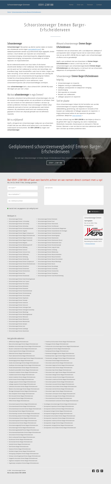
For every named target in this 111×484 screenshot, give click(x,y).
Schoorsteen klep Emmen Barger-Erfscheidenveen (58, 370)
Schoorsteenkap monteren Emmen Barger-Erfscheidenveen (24, 413)
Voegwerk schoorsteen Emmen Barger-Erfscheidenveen (23, 458)
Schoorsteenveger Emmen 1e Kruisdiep (19, 221)
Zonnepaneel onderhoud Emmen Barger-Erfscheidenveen (59, 409)
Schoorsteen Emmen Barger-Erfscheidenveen (57, 360)
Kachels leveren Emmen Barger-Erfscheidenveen (21, 379)
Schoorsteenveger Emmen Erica (17, 273)
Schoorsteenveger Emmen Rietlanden (18, 286)
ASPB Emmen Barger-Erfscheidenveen (18, 341)
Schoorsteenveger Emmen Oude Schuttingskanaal (22, 279)
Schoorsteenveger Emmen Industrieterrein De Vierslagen (52, 231)
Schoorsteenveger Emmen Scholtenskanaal (20, 293)
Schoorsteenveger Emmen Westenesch (19, 319)
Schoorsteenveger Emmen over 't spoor (19, 281)
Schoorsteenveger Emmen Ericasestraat (19, 275)
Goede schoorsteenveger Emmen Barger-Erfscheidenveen (24, 363)
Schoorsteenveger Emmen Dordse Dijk (19, 259)
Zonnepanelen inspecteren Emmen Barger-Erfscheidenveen (59, 418)
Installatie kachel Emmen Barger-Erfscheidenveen (21, 374)
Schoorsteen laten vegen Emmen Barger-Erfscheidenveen (60, 372)
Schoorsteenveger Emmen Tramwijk (18, 300)
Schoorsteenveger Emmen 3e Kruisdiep (19, 223)
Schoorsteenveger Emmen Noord (46, 264)
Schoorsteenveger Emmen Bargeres (18, 242)
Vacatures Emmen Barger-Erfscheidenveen (20, 449)
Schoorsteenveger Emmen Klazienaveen (48, 238)
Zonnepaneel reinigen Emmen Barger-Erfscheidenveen (58, 411)
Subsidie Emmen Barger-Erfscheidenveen (19, 444)
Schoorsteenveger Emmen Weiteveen (18, 317)
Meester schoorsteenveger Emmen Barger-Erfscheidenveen (24, 389)
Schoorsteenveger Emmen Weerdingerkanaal (20, 314)
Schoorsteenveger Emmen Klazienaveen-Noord (50, 240)
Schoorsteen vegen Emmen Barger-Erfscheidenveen (58, 391)
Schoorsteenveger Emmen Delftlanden (19, 254)
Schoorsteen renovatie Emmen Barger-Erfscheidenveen (59, 384)
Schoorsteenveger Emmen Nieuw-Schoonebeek (50, 259)
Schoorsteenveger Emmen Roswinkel (18, 288)
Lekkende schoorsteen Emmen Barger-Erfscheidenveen (23, 386)
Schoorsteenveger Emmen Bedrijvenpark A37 (20, 245)
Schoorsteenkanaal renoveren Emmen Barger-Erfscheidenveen (25, 409)
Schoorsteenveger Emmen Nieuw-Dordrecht (49, 256)
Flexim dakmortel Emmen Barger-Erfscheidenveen (22, 356)
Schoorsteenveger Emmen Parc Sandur (19, 283)
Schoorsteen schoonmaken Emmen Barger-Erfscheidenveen (61, 386)
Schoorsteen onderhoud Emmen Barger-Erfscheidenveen (60, 379)
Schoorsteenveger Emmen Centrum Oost (19, 252)
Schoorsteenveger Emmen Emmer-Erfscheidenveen (22, 264)
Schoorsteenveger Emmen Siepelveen (18, 298)
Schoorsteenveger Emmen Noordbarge (48, 266)
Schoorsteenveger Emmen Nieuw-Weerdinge (49, 261)
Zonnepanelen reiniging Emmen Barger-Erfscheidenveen (58, 425)
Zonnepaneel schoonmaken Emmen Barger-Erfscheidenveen (59, 416)
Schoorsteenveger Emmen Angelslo (18, 231)
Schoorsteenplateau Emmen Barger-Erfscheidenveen (22, 418)
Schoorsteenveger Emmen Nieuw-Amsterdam (49, 254)
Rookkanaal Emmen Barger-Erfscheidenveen (57, 351)
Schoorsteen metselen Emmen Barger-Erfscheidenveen (59, 377)
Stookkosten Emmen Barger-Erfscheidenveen (20, 439)
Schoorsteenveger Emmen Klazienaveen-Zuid (49, 242)
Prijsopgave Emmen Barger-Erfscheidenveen (56, 344)
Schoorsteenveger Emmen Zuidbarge (18, 328)
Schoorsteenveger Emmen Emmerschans (19, 271)
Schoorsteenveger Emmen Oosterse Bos (48, 271)
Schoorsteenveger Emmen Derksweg (18, 256)
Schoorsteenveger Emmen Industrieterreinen (49, 233)
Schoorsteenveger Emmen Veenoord (18, 305)
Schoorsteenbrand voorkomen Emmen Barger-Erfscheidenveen (61, 400)
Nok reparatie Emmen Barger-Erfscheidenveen (21, 398)
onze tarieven (77, 115)
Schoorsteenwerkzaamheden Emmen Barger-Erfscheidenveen (25, 432)
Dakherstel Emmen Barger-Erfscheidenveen (20, 353)
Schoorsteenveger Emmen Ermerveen (47, 219)
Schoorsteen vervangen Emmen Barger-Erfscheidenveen (60, 396)
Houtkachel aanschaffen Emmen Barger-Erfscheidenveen (23, 370)
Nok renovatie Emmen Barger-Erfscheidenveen (21, 396)
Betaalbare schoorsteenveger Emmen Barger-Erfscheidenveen (25, 346)
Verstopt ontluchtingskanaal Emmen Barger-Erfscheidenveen (25, 456)
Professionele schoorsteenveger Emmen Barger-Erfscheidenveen (62, 346)
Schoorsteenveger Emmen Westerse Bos (19, 321)
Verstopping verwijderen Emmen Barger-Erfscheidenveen (24, 453)
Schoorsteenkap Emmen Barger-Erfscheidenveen (21, 411)
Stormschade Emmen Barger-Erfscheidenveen (21, 442)
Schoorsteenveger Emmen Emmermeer (19, 268)
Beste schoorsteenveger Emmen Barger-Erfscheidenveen (23, 344)
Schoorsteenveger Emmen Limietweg (47, 249)
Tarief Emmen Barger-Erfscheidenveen (19, 446)
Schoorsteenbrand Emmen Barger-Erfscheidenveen (58, 398)
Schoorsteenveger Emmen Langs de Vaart (48, 247)
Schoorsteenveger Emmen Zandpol (18, 324)
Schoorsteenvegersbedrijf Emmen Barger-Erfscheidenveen (24, 430)
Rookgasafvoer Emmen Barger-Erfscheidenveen (57, 348)
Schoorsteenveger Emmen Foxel (46, 221)
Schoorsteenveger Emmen (18, 4)
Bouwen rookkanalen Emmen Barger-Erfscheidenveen (23, 348)
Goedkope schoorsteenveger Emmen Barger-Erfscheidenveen (25, 365)
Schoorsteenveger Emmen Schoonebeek (19, 295)
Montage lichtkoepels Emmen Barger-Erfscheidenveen (23, 391)
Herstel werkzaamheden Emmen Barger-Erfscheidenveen (23, 367)
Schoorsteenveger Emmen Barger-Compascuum (21, 233)
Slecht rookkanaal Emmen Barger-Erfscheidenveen (22, 437)
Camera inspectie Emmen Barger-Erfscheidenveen (22, 351)
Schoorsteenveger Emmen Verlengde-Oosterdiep (21, 309)
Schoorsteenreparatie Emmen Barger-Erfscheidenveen (23, 420)
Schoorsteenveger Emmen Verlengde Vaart (20, 307)
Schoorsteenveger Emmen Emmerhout (19, 266)
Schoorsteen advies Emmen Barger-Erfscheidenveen (59, 363)
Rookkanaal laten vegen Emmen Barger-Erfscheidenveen (60, 356)
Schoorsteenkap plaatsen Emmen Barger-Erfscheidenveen (24, 416)
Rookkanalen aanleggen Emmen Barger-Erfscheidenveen (60, 358)
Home (9, 12)
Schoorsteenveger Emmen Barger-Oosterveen (21, 238)
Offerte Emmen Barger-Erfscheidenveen (19, 400)
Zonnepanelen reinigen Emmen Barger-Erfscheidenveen (58, 423)
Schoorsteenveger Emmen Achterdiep (18, 226)
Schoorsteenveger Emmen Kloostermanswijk (49, 245)
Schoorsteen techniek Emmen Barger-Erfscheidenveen (59, 389)
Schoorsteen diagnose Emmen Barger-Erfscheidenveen (59, 365)
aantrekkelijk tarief (34, 49)
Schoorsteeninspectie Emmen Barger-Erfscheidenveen (23, 404)
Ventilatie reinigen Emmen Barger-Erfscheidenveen (22, 451)
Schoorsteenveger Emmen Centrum (18, 249)
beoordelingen (90, 243)
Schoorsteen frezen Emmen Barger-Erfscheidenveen (58, 367)
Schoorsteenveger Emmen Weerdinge (18, 312)
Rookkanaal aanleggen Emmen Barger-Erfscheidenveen (59, 353)
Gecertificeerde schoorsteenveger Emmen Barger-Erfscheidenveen (26, 358)
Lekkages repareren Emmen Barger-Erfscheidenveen (22, 384)
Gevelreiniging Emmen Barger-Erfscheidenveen (21, 360)
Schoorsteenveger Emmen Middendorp (48, 252)
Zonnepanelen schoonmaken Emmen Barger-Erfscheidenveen (60, 427)
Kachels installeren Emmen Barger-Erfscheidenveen (22, 377)
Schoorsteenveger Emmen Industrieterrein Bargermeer (52, 228)
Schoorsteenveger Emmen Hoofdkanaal (48, 226)
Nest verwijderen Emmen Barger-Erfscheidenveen (22, 393)
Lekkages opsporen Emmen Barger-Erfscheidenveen (22, 382)
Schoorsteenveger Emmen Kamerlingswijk (49, 235)
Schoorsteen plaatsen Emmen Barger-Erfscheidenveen (59, 382)
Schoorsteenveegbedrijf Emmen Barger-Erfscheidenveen (23, 425)
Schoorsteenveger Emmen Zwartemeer (19, 331)
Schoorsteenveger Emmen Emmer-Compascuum (21, 261)
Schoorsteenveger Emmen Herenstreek (48, 223)
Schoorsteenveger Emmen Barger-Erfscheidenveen (26, 12)
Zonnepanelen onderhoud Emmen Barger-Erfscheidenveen (59, 420)
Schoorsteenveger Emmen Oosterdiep (48, 268)
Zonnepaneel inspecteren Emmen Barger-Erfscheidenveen (59, 406)
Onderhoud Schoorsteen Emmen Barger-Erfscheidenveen (60, 341)
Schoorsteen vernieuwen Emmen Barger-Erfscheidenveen (60, 393)
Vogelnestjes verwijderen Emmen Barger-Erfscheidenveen (24, 463)
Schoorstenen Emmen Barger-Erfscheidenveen (21, 434)
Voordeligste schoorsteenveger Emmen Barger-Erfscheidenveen (60, 404)
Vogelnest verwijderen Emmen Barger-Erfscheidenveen (23, 460)
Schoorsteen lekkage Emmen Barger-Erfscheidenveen (59, 374)
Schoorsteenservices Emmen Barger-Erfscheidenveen (22, 423)
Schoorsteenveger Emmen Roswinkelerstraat (20, 291)
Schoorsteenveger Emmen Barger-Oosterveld (20, 240)
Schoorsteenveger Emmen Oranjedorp (48, 273)
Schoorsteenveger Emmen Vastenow (18, 302)
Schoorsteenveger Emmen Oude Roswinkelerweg (50, 275)
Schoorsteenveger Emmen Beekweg (18, 247)
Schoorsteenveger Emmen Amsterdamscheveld (21, 228)
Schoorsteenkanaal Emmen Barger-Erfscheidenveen (22, 406)
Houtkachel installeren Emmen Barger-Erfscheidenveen (23, 372)
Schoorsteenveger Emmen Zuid (17, 326)
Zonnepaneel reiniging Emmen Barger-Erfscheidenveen (58, 413)
